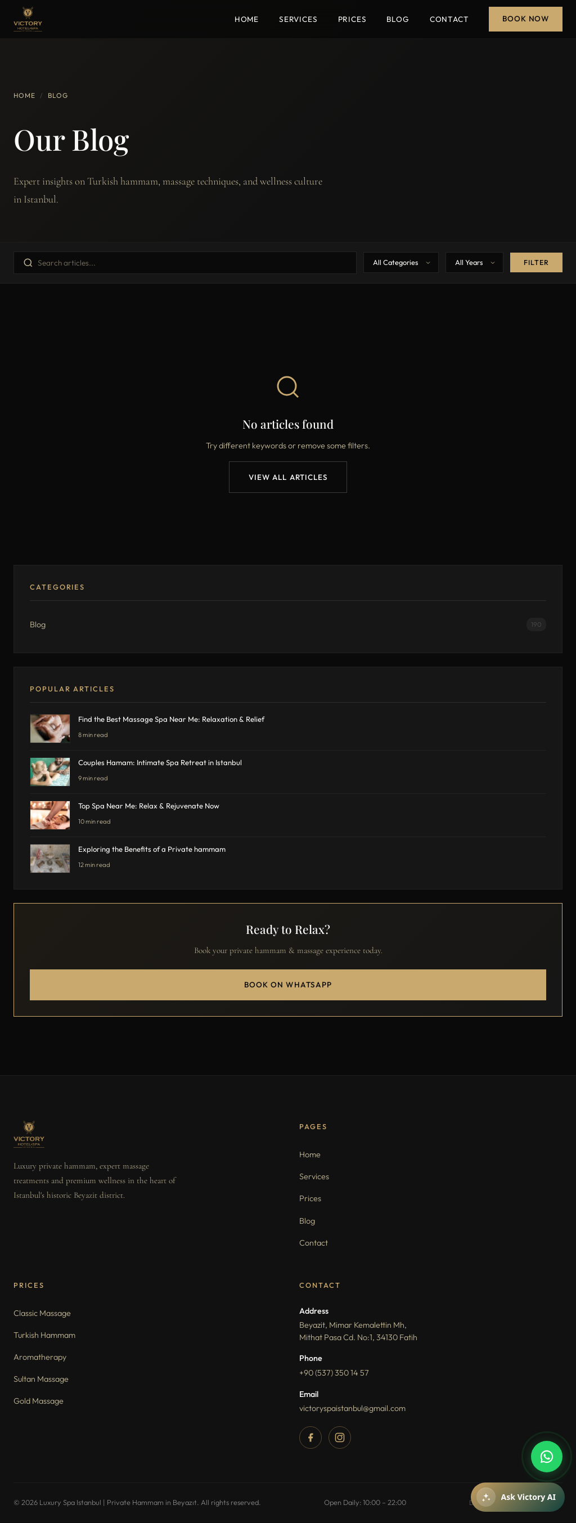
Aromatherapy (40, 1358)
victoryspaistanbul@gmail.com (352, 1409)
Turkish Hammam (44, 1336)
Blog (397, 19)
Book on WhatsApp (288, 985)
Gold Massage (39, 1402)
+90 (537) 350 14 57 (334, 1373)
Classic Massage (42, 1314)
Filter (536, 262)
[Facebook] (310, 1438)
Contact (449, 19)
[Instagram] (339, 1438)
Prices (352, 19)
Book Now (525, 19)
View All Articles (288, 477)
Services (298, 19)
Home (247, 19)
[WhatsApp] (546, 1456)
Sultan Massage (41, 1379)
